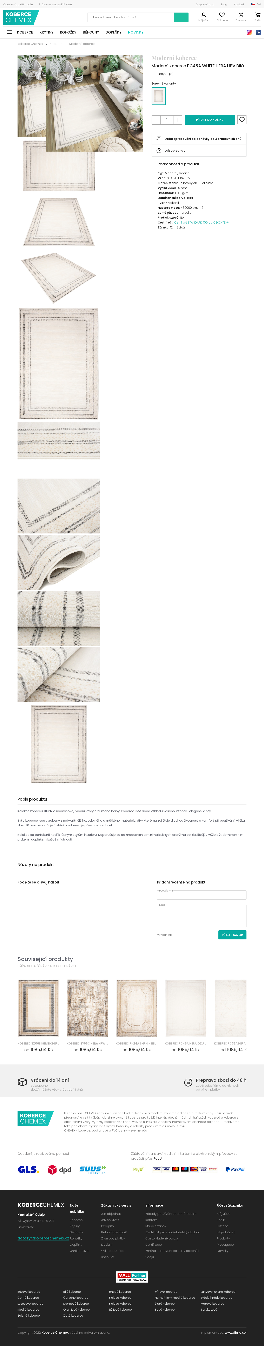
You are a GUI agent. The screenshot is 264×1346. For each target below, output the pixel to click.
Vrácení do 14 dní (50, 1080)
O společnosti (205, 4)
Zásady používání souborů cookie (171, 1214)
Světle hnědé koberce (216, 1298)
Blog (224, 4)
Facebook (258, 32)
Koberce (25, 32)
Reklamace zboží (114, 1232)
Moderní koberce (82, 43)
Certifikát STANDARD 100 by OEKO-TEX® (201, 222)
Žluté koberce (165, 1304)
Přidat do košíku (210, 120)
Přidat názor (232, 935)
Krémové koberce (76, 1304)
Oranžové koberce (76, 1310)
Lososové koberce (30, 1304)
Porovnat (241, 20)
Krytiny (46, 32)
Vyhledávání (181, 17)
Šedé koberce (165, 1310)
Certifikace (153, 1244)
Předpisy (107, 1226)
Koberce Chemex (21, 17)
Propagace (225, 1244)
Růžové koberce (120, 1310)
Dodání (106, 1244)
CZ (259, 4)
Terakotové (209, 1310)
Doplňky (113, 32)
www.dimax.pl (235, 1332)
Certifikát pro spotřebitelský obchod (172, 1232)
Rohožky (68, 32)
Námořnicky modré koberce (175, 1298)
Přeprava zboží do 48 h (221, 1080)
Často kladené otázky (162, 1238)
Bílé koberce (72, 1292)
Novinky (136, 32)
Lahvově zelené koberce (218, 1292)
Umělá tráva (79, 1251)
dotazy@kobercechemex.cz (43, 1238)
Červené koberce (75, 1298)
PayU (157, 1158)
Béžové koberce (29, 1292)
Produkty (223, 1238)
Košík (258, 20)
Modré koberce (28, 1310)
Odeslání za (18, 4)
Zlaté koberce (73, 1316)
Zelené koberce (29, 1316)
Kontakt (239, 4)
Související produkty (45, 959)
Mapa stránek (155, 1226)
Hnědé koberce (120, 1292)
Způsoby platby (113, 1238)
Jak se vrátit (110, 1220)
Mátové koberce (212, 1304)
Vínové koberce (166, 1292)
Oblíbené (222, 20)
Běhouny (91, 32)
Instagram (249, 32)
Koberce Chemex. (55, 1332)
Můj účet (203, 20)
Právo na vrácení (55, 4)
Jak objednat (175, 150)
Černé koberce (28, 1298)
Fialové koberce (120, 1298)
